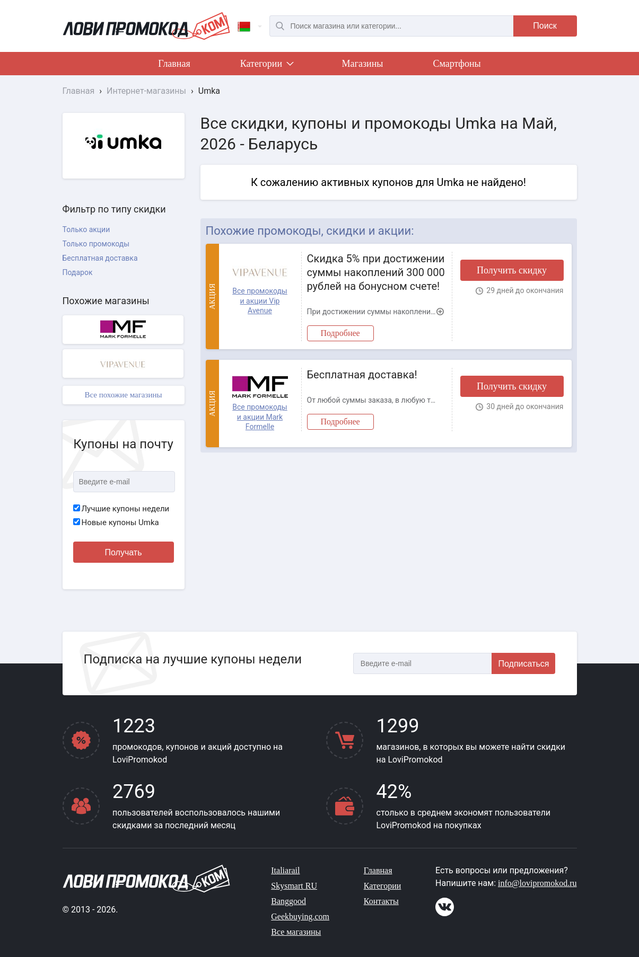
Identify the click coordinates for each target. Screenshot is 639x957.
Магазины (362, 63)
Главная (174, 63)
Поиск (544, 25)
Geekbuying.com (300, 916)
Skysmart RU (294, 885)
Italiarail (285, 870)
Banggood (288, 901)
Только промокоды (96, 244)
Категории (266, 65)
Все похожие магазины (123, 395)
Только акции (86, 229)
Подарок (78, 272)
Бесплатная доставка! (362, 374)
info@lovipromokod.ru (537, 883)
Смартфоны (456, 63)
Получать (123, 552)
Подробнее (340, 333)
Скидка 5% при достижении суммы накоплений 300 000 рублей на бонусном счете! (376, 272)
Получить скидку (512, 270)
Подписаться (523, 663)
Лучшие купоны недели (121, 508)
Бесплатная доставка (100, 258)
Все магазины (296, 931)
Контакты (381, 901)
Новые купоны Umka (116, 522)
